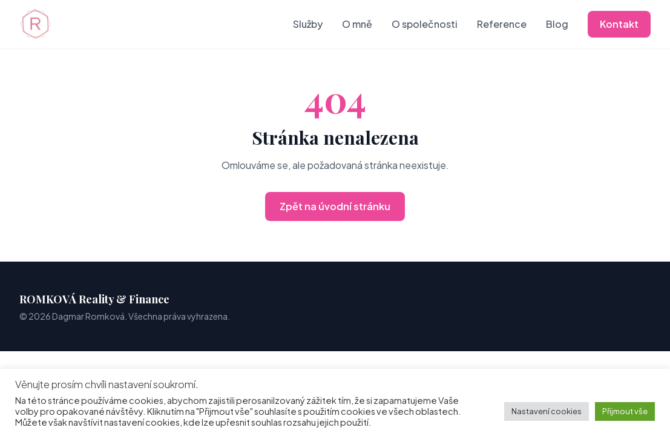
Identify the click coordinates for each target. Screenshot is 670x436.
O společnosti (425, 24)
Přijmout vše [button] (625, 411)
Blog (557, 24)
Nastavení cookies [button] (546, 411)
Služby (308, 24)
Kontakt (619, 24)
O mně (357, 24)
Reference (502, 24)
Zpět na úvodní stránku (335, 206)
